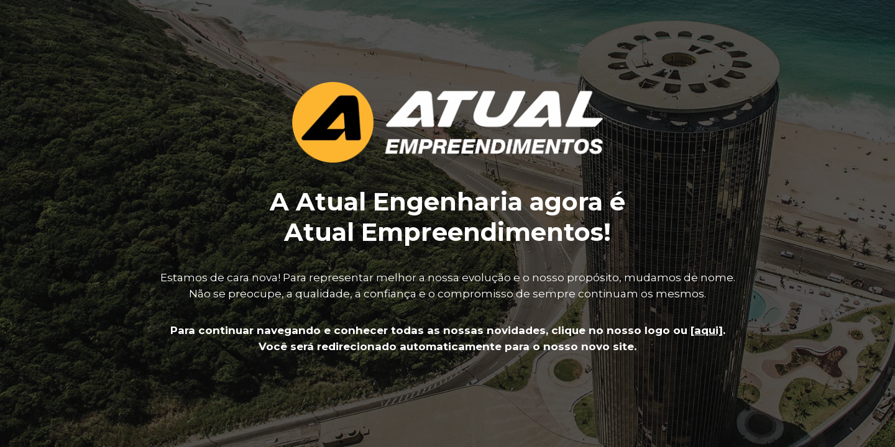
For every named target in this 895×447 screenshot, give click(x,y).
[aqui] (707, 330)
